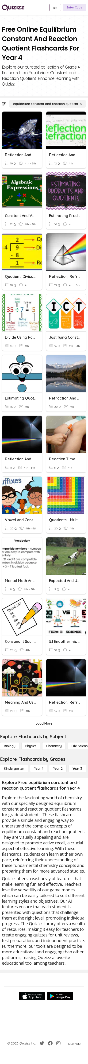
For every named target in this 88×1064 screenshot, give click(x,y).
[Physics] (30, 746)
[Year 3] (77, 768)
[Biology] (9, 746)
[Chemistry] (54, 746)
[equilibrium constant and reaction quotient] (47, 104)
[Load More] (44, 723)
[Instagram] (58, 1043)
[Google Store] (60, 996)
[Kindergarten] (14, 768)
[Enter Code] (74, 7)
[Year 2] (58, 768)
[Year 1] (38, 768)
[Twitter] (41, 1043)
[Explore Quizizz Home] (13, 7)
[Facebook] (50, 1043)
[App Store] (32, 996)
